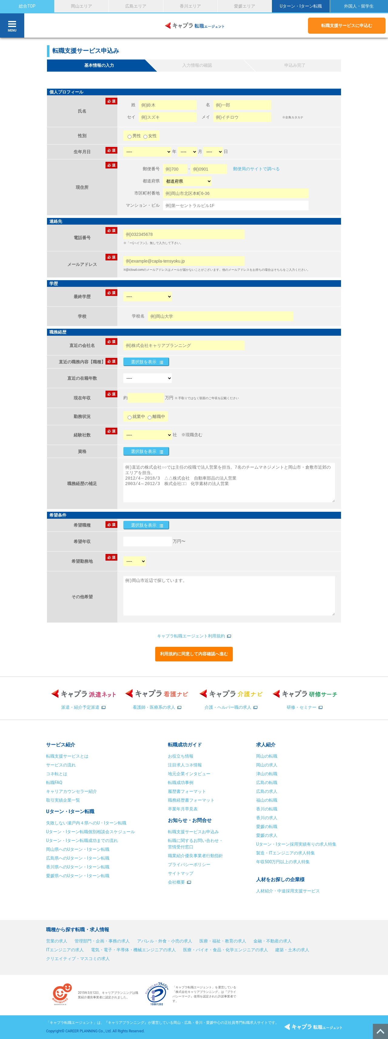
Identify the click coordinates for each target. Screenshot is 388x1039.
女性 (150, 135)
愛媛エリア (244, 6)
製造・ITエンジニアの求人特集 (285, 853)
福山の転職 (266, 800)
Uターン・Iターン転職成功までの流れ (82, 840)
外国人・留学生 (359, 6)
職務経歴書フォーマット (191, 800)
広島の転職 (266, 782)
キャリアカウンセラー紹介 (71, 791)
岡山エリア (81, 6)
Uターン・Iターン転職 (301, 6)
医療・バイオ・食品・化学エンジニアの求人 (225, 949)
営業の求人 (56, 941)
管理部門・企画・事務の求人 (102, 941)
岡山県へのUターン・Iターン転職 (77, 849)
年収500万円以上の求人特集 (283, 861)
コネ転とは (56, 773)
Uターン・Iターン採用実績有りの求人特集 (296, 844)
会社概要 (176, 882)
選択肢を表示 (143, 361)
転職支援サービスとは (67, 756)
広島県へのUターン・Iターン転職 (77, 858)
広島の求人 (266, 791)
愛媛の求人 (266, 835)
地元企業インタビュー (189, 773)
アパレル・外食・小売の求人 (164, 941)
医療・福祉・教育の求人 (222, 941)
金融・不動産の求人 (272, 941)
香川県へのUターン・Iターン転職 (77, 866)
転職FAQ (54, 782)
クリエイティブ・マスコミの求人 (78, 958)
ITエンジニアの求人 (65, 949)
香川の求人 (266, 817)
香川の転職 (266, 808)
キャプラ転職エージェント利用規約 (191, 635)
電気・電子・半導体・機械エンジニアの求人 (133, 949)
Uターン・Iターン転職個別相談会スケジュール (90, 831)
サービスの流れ (61, 764)
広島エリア (135, 6)
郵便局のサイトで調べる (256, 168)
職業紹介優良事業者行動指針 (195, 855)
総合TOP (27, 6)
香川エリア (190, 6)
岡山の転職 (266, 756)
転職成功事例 (180, 782)
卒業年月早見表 (183, 808)
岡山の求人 (266, 764)
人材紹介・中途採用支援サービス (288, 890)
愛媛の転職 (266, 826)
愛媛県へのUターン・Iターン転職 (77, 875)
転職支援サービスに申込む (346, 25)
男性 (135, 135)
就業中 (136, 416)
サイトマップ (180, 873)
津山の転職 (266, 773)
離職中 (156, 416)
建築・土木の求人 (292, 949)
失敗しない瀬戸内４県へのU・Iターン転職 (86, 822)
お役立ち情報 (180, 756)
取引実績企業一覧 (63, 800)
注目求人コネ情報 (185, 764)
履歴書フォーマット (187, 791)
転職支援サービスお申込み (193, 831)
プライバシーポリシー (189, 864)
